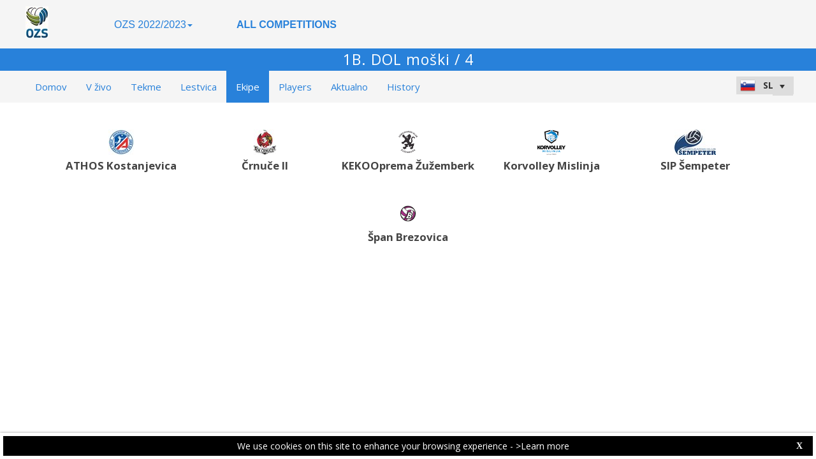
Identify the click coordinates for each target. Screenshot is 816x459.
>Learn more (542, 446)
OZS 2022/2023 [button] (153, 24)
